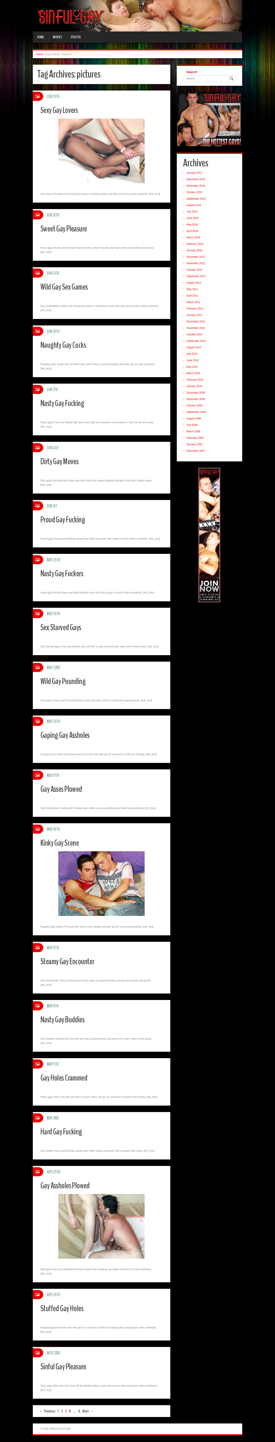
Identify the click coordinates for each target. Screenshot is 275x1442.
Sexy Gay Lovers (62, 109)
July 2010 (193, 354)
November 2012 (197, 264)
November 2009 (197, 400)
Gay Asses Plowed (64, 788)
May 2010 (193, 367)
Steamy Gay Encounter (71, 961)
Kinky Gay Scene (62, 842)
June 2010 (194, 361)
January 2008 (196, 445)
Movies (57, 37)
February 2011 (196, 309)
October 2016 (196, 193)
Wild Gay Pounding (66, 680)
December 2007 (197, 451)
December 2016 (197, 180)
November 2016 (197, 186)
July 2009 (193, 426)
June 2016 (194, 219)
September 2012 (197, 277)
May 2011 (193, 290)
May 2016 (193, 225)
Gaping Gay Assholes (68, 734)
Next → (88, 1411)
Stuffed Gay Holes (65, 1308)
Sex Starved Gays (63, 627)
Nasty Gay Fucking (65, 402)
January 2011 (196, 316)
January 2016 (196, 251)
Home (40, 37)
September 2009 (197, 413)
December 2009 (197, 393)
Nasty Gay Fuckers (65, 573)
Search (193, 72)
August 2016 (195, 206)
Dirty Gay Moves (62, 461)
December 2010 (197, 322)
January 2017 (196, 173)
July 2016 (193, 212)
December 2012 (197, 257)
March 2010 (194, 374)
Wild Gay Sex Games (67, 286)
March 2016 (194, 238)
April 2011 (193, 296)
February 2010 (196, 380)
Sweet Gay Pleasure (67, 228)
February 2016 (196, 245)
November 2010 (197, 329)
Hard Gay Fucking (64, 1131)
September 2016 (197, 199)
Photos (76, 37)
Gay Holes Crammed (67, 1077)
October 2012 (196, 270)
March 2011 (194, 303)
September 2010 (197, 342)
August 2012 (195, 283)
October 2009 (196, 406)
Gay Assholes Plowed (69, 1185)
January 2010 (196, 387)
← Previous (47, 1411)
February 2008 (196, 439)
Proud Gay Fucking (65, 519)
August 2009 (195, 419)
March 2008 (194, 432)
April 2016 (193, 232)
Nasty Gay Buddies (66, 1019)
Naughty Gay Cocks (66, 344)
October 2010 (196, 335)
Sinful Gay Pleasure (66, 1366)
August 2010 (195, 348)
